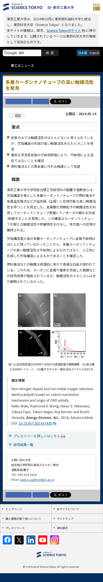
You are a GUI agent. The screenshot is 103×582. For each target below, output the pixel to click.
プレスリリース (15, 528)
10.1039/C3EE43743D (35, 423)
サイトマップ (65, 518)
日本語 (83, 53)
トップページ (13, 509)
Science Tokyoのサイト (63, 30)
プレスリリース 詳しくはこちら (39, 436)
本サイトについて (68, 509)
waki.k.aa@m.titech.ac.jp (37, 480)
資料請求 (62, 528)
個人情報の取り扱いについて (23, 518)
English (94, 53)
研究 (18, 115)
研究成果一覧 (23, 444)
